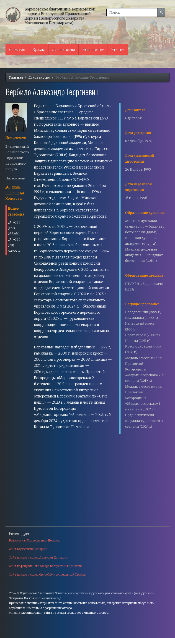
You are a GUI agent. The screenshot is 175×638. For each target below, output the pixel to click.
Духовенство (63, 49)
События (17, 49)
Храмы (39, 49)
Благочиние (93, 49)
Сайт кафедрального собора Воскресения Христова (45, 566)
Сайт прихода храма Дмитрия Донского (38, 557)
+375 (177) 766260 (14, 228)
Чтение (117, 49)
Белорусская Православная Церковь (34, 540)
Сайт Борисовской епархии (28, 549)
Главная (16, 77)
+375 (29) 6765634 (14, 245)
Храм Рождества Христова (14, 193)
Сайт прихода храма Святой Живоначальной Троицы (47, 574)
